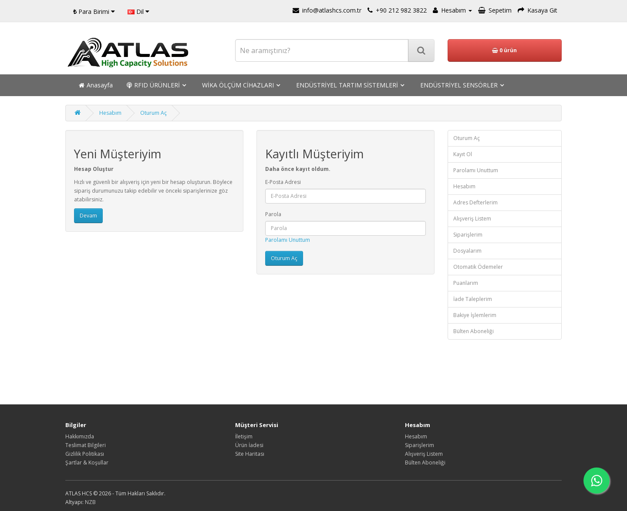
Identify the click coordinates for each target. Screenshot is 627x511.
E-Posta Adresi (283, 182)
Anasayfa (96, 85)
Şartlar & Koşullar (86, 462)
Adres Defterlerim (475, 202)
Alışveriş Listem (472, 218)
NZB (90, 502)
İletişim (244, 436)
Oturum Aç (153, 113)
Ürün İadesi (249, 445)
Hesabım (110, 113)
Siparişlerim (467, 234)
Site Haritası (249, 454)
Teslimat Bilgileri (85, 445)
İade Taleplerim (472, 299)
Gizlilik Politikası (84, 454)
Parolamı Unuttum (287, 240)
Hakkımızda (79, 436)
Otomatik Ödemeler (478, 267)
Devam (88, 215)
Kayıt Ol (462, 154)
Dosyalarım (467, 250)
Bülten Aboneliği (473, 331)
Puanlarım (465, 283)
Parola (273, 214)
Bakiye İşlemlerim (474, 315)
